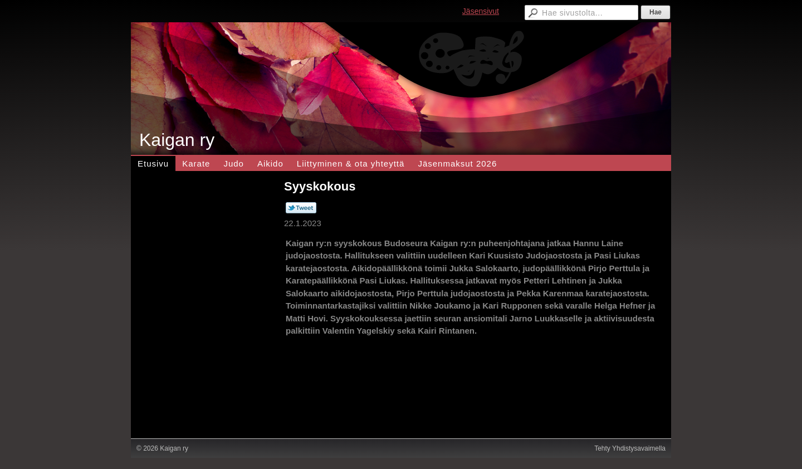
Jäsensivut (480, 11)
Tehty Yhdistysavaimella (630, 448)
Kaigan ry (176, 140)
